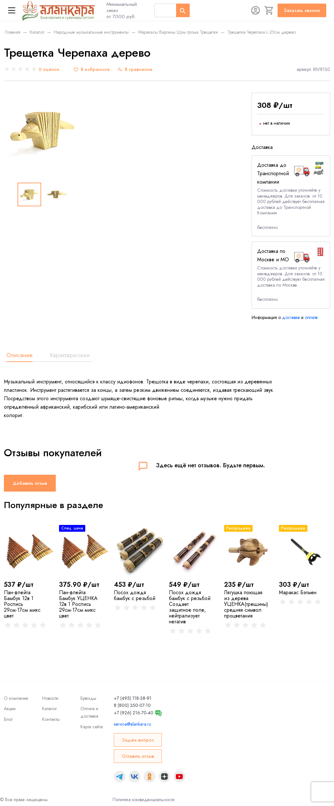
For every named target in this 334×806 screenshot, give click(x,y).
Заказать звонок (302, 10)
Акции (10, 708)
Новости (50, 698)
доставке (291, 317)
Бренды (88, 698)
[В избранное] (91, 69)
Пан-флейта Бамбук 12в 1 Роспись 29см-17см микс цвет (22, 604)
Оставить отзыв (138, 756)
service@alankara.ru (132, 724)
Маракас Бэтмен (297, 592)
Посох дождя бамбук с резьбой (134, 595)
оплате (311, 317)
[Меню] (12, 10)
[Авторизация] (255, 10)
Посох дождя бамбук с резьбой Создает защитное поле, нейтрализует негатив (189, 607)
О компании (16, 698)
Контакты (51, 719)
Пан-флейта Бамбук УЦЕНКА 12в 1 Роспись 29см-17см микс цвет (78, 604)
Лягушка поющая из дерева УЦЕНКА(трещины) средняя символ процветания (246, 604)
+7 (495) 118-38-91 (132, 698)
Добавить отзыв (30, 483)
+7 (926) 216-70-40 (133, 713)
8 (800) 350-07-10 (132, 705)
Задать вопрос (138, 740)
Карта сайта (91, 726)
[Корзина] (269, 10)
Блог (8, 719)
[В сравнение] (134, 69)
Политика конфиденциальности (143, 799)
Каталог (49, 708)
